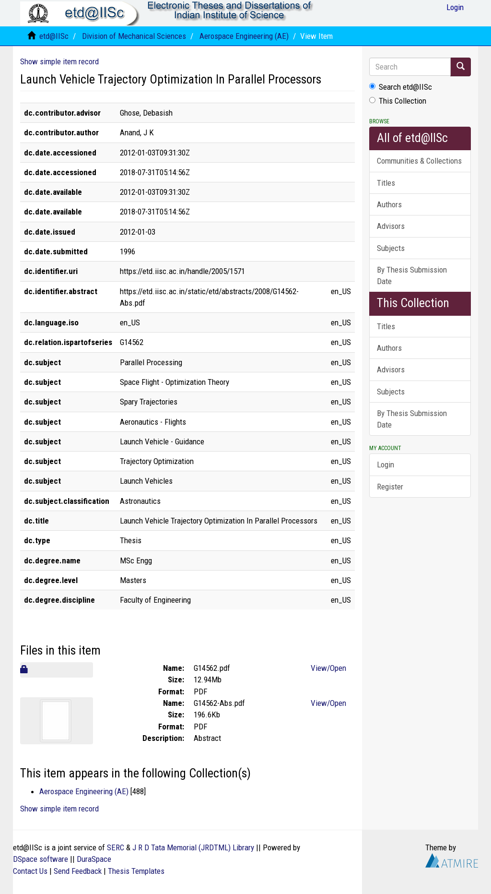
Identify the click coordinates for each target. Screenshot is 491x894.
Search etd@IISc (400, 87)
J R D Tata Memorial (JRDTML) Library (193, 847)
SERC (115, 847)
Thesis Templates (136, 871)
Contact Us (30, 871)
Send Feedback (78, 871)
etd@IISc (54, 36)
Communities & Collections (419, 161)
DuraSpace (94, 859)
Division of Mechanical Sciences (134, 36)
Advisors (391, 226)
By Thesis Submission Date (412, 275)
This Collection (397, 101)
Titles (386, 183)
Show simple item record (59, 61)
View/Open (328, 668)
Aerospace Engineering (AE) (244, 36)
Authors (389, 204)
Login (385, 464)
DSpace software (40, 859)
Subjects (391, 248)
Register (390, 486)
